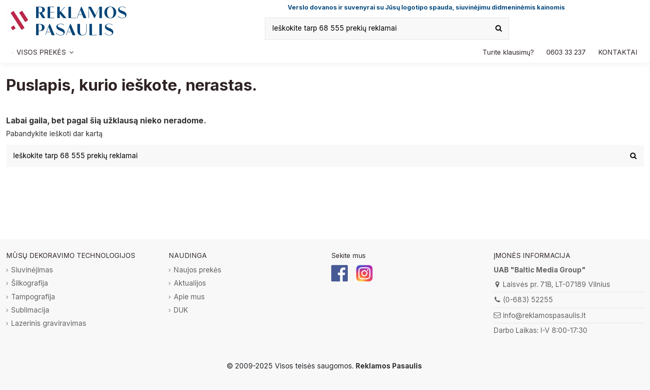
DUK (181, 310)
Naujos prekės (197, 270)
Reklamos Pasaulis (389, 366)
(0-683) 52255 (528, 300)
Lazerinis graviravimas (48, 323)
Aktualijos (190, 283)
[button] (566, 52)
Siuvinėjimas (32, 270)
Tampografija (33, 297)
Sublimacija (30, 310)
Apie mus (189, 297)
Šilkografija (29, 283)
